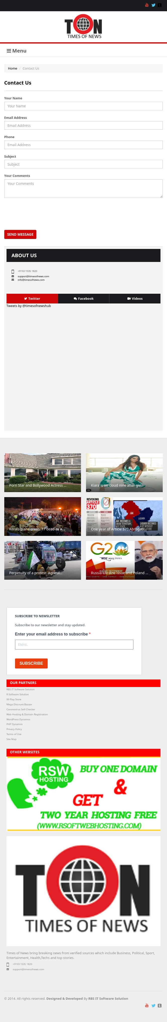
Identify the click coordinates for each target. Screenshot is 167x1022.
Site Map (12, 739)
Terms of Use (14, 734)
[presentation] (44, 214)
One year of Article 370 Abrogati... (118, 529)
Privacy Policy (14, 729)
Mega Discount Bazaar (19, 704)
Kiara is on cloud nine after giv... (117, 485)
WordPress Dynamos (18, 719)
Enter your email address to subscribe (52, 634)
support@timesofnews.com (33, 276)
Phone (9, 137)
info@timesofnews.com (31, 279)
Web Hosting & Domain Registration (27, 714)
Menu (17, 50)
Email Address (15, 117)
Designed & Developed (64, 998)
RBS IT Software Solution (21, 689)
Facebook (84, 298)
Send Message (20, 234)
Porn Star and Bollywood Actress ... (37, 485)
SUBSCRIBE (31, 663)
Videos (135, 298)
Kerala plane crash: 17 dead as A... (37, 529)
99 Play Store (14, 699)
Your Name (13, 98)
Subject (10, 156)
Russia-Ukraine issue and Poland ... (119, 572)
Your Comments (17, 175)
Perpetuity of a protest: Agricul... (35, 572)
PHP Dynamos (15, 724)
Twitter (32, 298)
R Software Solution (18, 694)
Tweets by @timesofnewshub (29, 305)
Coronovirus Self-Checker (21, 709)
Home (12, 68)
